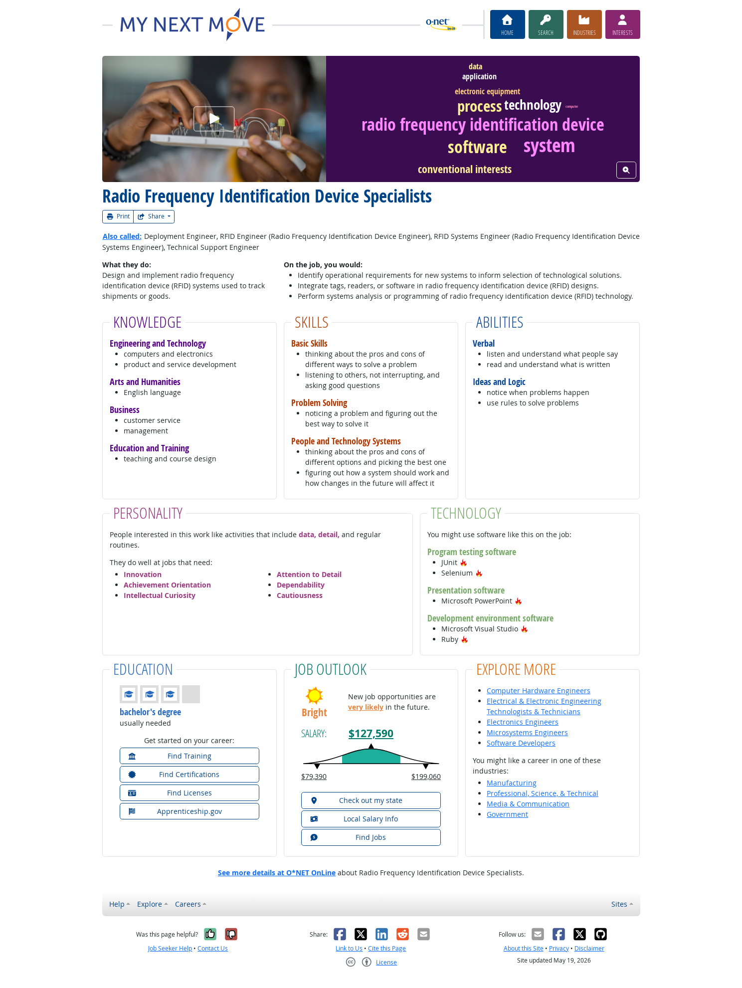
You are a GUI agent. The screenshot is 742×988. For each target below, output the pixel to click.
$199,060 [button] (426, 776)
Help (117, 904)
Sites (619, 904)
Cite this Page (387, 948)
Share (151, 216)
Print (118, 216)
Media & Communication (528, 803)
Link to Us (349, 948)
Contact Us (212, 948)
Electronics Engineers (522, 722)
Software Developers (521, 743)
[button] (463, 562)
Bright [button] (314, 712)
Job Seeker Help (170, 948)
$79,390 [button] (314, 776)
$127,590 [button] (371, 733)
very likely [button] (365, 707)
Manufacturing (512, 783)
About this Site (524, 948)
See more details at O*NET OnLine (277, 872)
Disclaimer (589, 948)
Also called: (122, 236)
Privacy (559, 948)
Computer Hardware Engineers (538, 690)
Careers (188, 904)
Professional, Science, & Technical (542, 793)
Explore (149, 904)
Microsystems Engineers (527, 732)
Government (507, 814)
